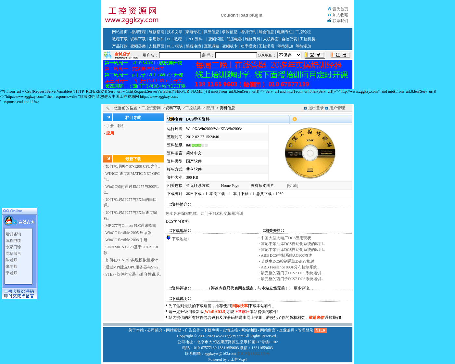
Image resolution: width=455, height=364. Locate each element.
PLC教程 (174, 39)
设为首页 (340, 9)
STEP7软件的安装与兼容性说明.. (133, 274)
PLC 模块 (175, 46)
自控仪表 (289, 39)
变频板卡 (230, 46)
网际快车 (240, 306)
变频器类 (138, 46)
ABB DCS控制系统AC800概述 (286, 255)
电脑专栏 (285, 32)
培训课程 (138, 32)
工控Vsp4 (238, 359)
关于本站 (136, 330)
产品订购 (120, 46)
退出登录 (316, 108)
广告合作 (192, 330)
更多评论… (303, 288)
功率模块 (248, 46)
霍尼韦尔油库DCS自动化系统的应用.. (293, 243)
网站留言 (13, 252)
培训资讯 (248, 32)
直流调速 (212, 46)
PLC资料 (195, 39)
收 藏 (292, 185)
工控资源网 (151, 108)
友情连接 (230, 330)
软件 (121, 126)
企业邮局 (287, 330)
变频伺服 (216, 39)
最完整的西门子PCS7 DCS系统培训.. (292, 273)
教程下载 (120, 39)
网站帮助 (174, 330)
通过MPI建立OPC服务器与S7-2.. (133, 267)
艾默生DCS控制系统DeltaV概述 (288, 261)
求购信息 (229, 32)
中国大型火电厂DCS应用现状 (286, 238)
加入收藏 (340, 15)
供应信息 (211, 32)
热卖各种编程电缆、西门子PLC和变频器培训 (204, 213)
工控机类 (307, 39)
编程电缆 (193, 46)
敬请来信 (316, 317)
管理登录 (305, 330)
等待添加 (285, 46)
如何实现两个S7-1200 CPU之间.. (133, 166)
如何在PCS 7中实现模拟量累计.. (133, 260)
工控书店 (266, 46)
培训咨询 (13, 232)
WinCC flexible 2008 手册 (126, 240)
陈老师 (11, 258)
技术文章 (175, 32)
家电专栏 (193, 32)
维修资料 (252, 39)
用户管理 (337, 108)
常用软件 (156, 39)
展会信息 (266, 32)
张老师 (11, 265)
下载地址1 (180, 239)
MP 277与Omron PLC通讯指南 (131, 225)
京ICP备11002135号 (253, 353)
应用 (210, 108)
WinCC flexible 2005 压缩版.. (129, 232)
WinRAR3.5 (215, 311)
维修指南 (156, 32)
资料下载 (138, 39)
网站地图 (249, 330)
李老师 (11, 271)
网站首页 (120, 32)
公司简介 (155, 330)
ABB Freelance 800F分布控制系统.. (290, 267)
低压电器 (234, 39)
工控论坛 (303, 32)
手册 (110, 126)
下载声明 (211, 330)
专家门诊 (13, 245)
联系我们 (340, 21)
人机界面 (271, 39)
